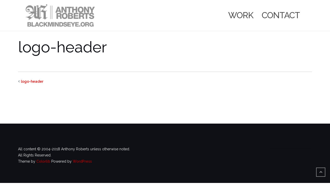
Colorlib (43, 161)
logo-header (32, 81)
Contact (281, 15)
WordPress (82, 161)
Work (240, 15)
